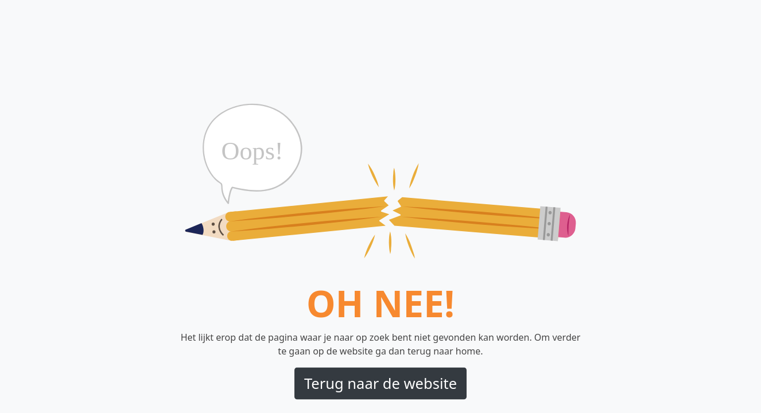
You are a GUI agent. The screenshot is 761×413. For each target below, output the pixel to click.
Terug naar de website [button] (380, 383)
